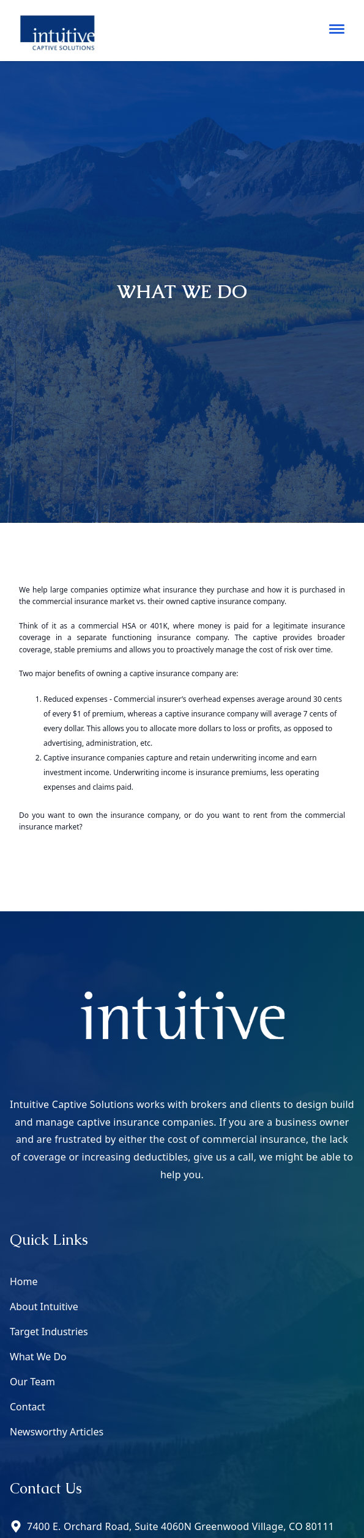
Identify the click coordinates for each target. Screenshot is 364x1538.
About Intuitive (44, 1306)
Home (24, 1281)
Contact (27, 1406)
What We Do (38, 1356)
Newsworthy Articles (56, 1431)
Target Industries (49, 1331)
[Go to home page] (57, 30)
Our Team (32, 1381)
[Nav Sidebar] (336, 29)
